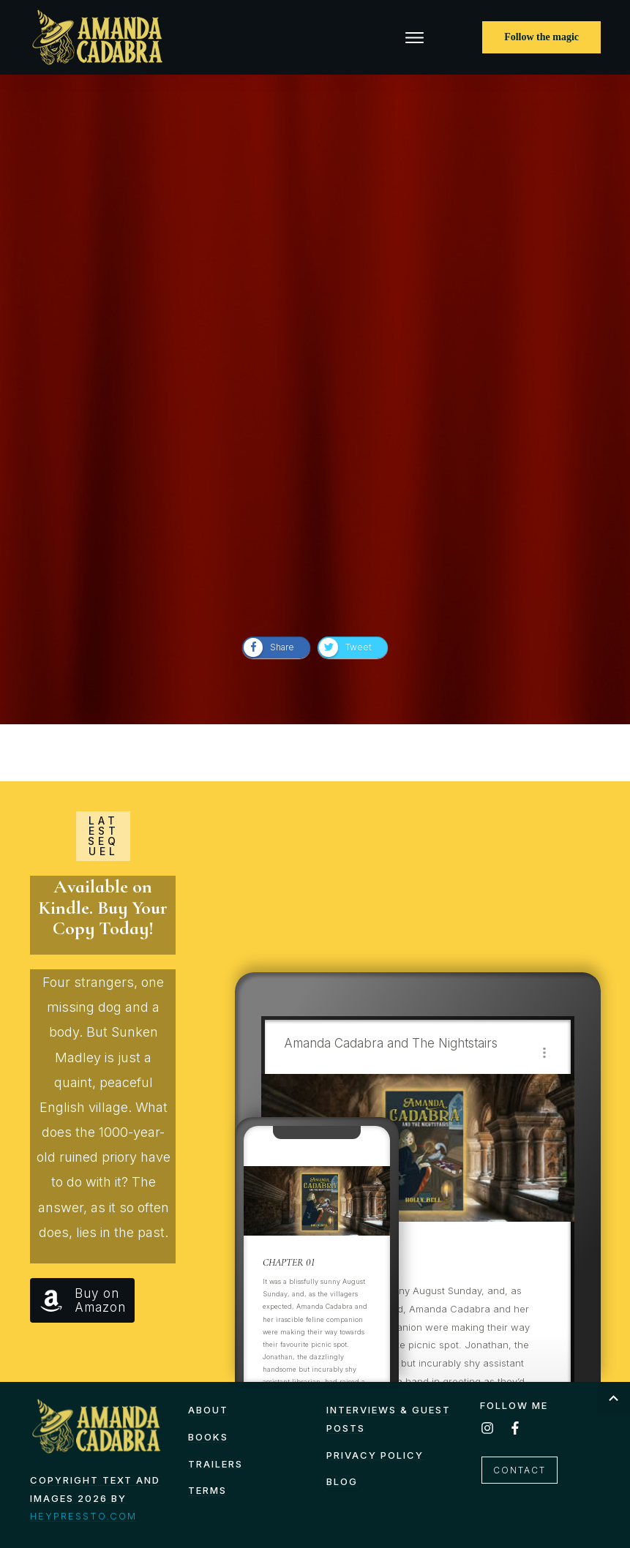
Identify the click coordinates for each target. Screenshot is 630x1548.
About (208, 1410)
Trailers (215, 1464)
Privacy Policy (375, 1455)
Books (208, 1437)
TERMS (207, 1490)
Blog (342, 1481)
